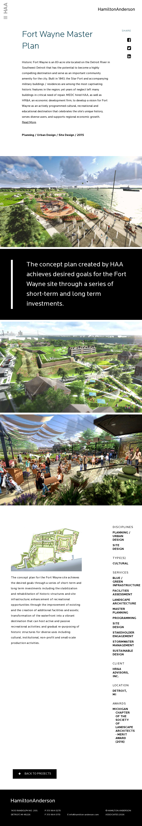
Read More (29, 122)
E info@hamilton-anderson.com (83, 815)
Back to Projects (34, 773)
